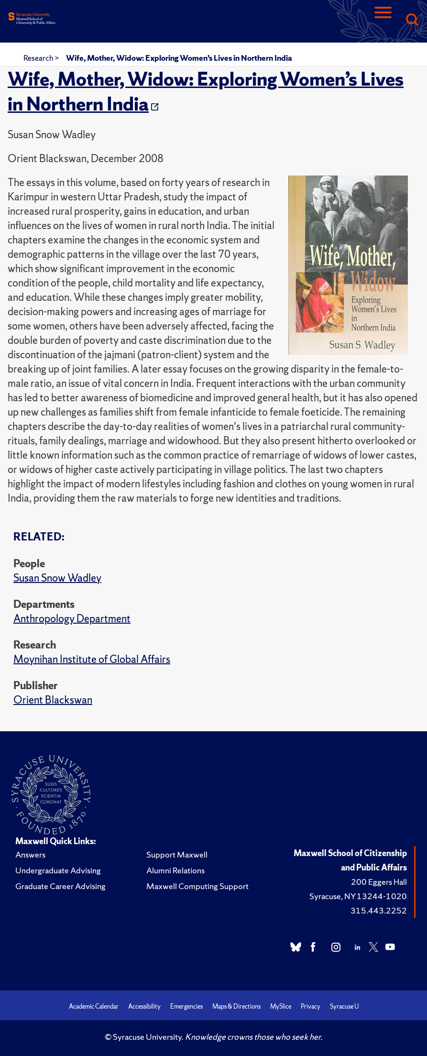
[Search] (411, 20)
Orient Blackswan (52, 700)
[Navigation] (383, 20)
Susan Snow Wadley (57, 578)
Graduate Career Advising (60, 885)
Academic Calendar (94, 1006)
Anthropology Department (72, 619)
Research (39, 58)
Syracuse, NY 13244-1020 (358, 896)
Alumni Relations (175, 870)
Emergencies (186, 1006)
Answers (30, 854)
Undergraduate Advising (58, 870)
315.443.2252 (378, 910)
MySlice (280, 1006)
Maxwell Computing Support (197, 885)
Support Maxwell (177, 854)
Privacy (310, 1006)
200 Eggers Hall (379, 881)
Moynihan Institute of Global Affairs (91, 659)
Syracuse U (344, 1006)
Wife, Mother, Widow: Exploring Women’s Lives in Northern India (179, 58)
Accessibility (144, 1006)
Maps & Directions (236, 1006)
